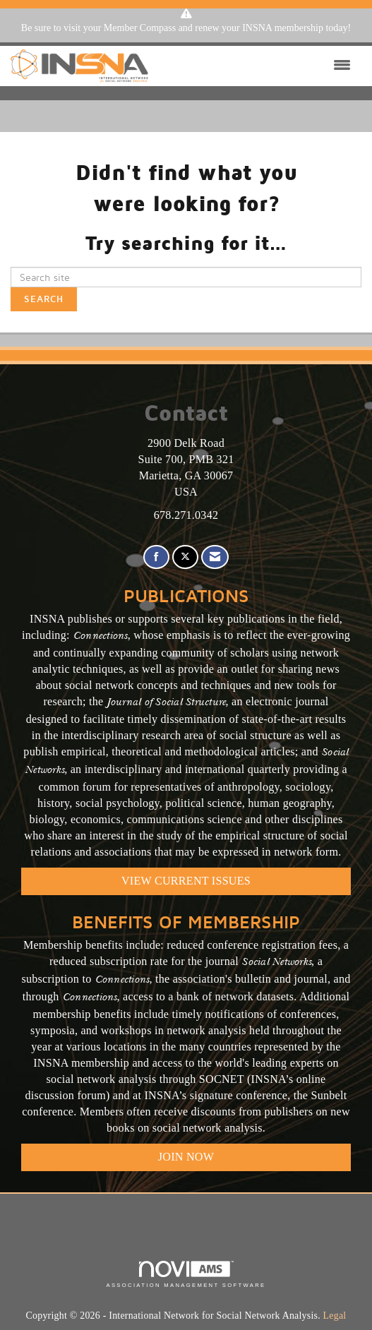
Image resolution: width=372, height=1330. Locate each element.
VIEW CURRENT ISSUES (186, 881)
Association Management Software (185, 1274)
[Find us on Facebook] (156, 557)
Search (44, 299)
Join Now (186, 1157)
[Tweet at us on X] (185, 557)
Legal (335, 1315)
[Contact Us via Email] (215, 557)
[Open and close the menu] (253, 65)
